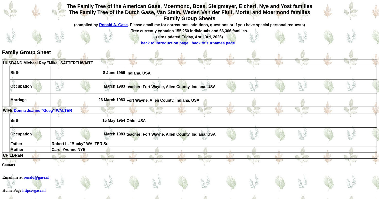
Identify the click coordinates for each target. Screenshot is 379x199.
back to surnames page (213, 43)
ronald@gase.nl (37, 177)
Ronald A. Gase (113, 25)
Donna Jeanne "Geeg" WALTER (43, 111)
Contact (8, 165)
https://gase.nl (34, 190)
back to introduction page (164, 43)
